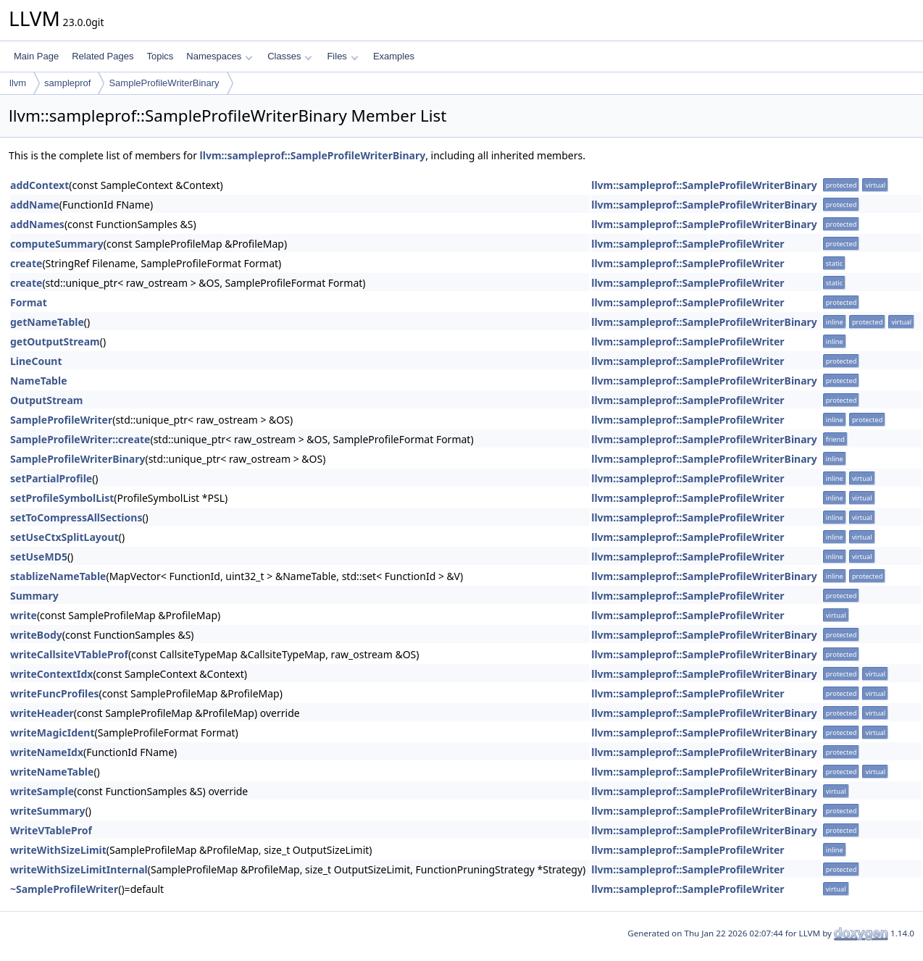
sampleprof (67, 82)
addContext (39, 185)
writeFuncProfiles (54, 693)
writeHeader (42, 713)
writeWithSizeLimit (58, 850)
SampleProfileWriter (61, 420)
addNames (37, 224)
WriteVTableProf (51, 830)
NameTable (38, 380)
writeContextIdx (51, 674)
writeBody (36, 635)
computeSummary (57, 244)
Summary (34, 596)
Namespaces (219, 56)
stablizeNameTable (58, 576)
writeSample (42, 791)
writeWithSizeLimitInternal (79, 869)
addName (34, 204)
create (26, 263)
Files (342, 56)
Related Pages (102, 56)
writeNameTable (51, 772)
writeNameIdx (46, 752)
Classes (289, 56)
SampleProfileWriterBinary (164, 82)
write (23, 615)
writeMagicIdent (52, 732)
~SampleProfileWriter (64, 889)
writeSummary (47, 811)
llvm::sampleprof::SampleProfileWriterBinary (313, 155)
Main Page (36, 56)
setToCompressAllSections (76, 517)
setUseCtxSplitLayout (64, 537)
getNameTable (47, 322)
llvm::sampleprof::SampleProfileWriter (687, 244)
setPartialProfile (51, 478)
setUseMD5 (38, 556)
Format (28, 302)
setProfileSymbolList (62, 498)
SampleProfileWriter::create (80, 439)
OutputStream (46, 400)
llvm (17, 82)
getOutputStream (55, 341)
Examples (393, 56)
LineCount (36, 361)
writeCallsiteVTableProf (69, 654)
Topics (159, 56)
